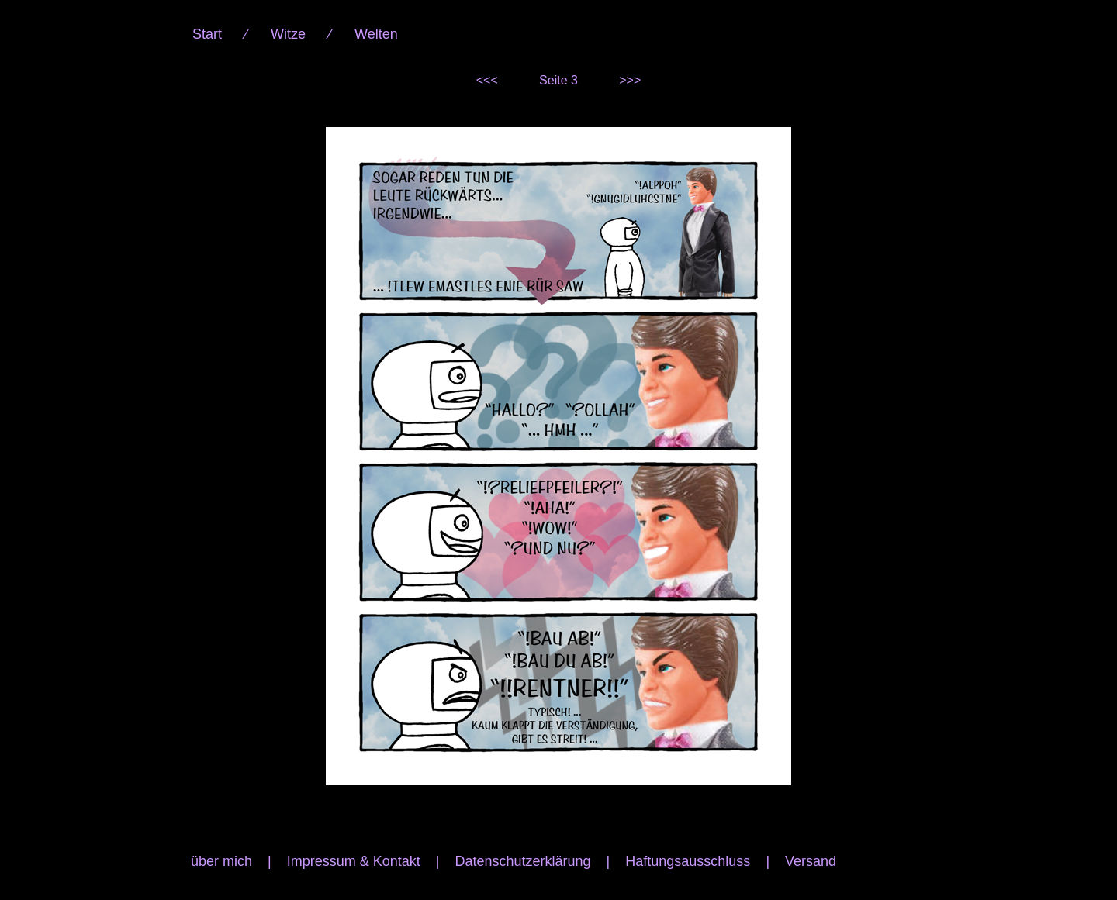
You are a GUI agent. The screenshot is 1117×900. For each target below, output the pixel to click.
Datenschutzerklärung (522, 861)
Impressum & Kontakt (353, 861)
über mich (221, 861)
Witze (288, 34)
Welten (376, 34)
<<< (487, 80)
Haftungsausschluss (687, 861)
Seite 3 (558, 80)
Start (207, 34)
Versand (810, 861)
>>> (630, 80)
